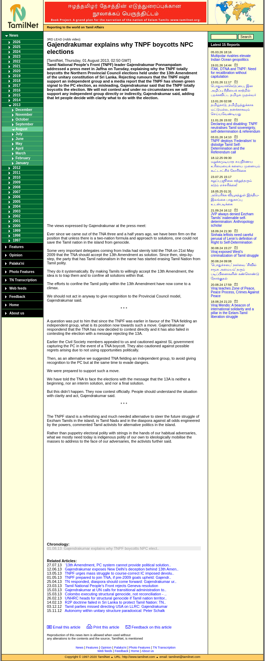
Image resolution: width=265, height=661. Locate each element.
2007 (16, 192)
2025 (16, 47)
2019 (16, 76)
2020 (16, 71)
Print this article (106, 627)
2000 (16, 226)
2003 (16, 211)
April (19, 148)
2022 (16, 61)
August (21, 129)
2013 (16, 105)
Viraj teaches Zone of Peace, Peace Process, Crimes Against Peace (235, 292)
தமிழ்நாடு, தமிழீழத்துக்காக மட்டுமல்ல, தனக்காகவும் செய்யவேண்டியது (232, 109)
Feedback (17, 297)
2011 (16, 172)
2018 (16, 81)
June (19, 139)
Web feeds (18, 288)
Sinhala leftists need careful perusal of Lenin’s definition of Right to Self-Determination (233, 238)
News (13, 35)
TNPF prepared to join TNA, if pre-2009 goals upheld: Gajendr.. (118, 577)
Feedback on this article (151, 627)
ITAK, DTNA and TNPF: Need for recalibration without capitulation (233, 72)
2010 (16, 177)
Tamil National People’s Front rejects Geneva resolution (111, 586)
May (19, 143)
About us (16, 313)
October (22, 119)
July (19, 134)
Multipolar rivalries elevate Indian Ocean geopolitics (231, 58)
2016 (16, 90)
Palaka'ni (16, 263)
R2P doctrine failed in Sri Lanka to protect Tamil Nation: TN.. (115, 602)
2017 (16, 85)
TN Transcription (23, 280)
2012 (16, 168)
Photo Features (22, 272)
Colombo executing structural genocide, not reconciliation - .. (116, 594)
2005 (16, 202)
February (23, 158)
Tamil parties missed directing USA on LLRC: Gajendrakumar (116, 606)
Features (16, 247)
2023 (16, 56)
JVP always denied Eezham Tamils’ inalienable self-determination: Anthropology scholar (232, 219)
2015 (16, 95)
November (24, 114)
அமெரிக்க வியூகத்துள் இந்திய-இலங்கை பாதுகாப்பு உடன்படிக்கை (235, 199)
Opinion (15, 255)
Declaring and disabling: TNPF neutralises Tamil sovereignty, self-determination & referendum (235, 127)
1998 (16, 235)
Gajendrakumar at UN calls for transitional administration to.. (115, 590)
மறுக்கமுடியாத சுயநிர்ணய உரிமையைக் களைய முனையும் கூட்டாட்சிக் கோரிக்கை (235, 166)
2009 (16, 182)
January (22, 163)
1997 (16, 240)
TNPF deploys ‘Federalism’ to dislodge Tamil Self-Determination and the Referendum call (233, 146)
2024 (16, 52)
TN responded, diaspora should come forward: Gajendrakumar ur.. (120, 581)
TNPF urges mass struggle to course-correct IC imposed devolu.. (119, 573)
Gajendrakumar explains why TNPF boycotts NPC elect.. (111, 548)
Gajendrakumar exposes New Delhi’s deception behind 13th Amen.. (121, 569)
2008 (16, 187)
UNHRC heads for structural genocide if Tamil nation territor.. (116, 598)
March (21, 153)
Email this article (66, 627)
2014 (16, 100)
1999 (16, 231)
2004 (16, 206)
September (24, 124)
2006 (16, 197)
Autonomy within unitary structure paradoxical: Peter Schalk (115, 610)
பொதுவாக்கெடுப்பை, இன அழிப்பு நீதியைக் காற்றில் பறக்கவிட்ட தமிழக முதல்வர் (233, 90)
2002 (16, 216)
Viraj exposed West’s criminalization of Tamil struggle (235, 253)
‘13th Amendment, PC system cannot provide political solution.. (118, 565)
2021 (16, 66)
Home (14, 305)
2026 (16, 42)
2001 (16, 221)
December (24, 110)
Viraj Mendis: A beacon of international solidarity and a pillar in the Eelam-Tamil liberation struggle (232, 311)
